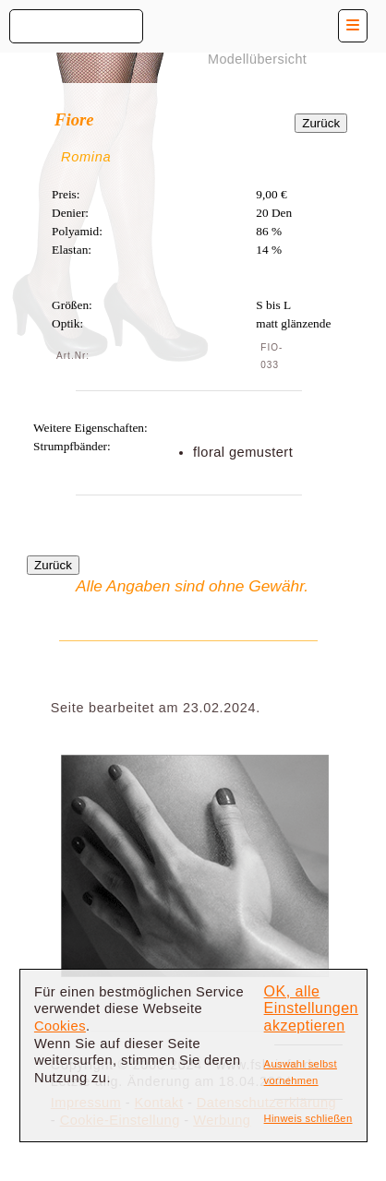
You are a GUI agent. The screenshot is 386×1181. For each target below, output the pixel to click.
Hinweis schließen (308, 1118)
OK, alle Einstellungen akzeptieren (311, 1008)
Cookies (60, 1026)
